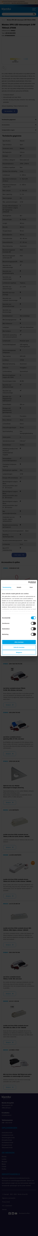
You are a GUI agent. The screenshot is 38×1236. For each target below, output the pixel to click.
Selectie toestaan (19, 647)
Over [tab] (31, 587)
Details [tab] (19, 587)
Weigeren (19, 652)
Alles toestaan (19, 642)
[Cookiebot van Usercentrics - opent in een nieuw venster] (28, 582)
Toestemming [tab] (6, 587)
